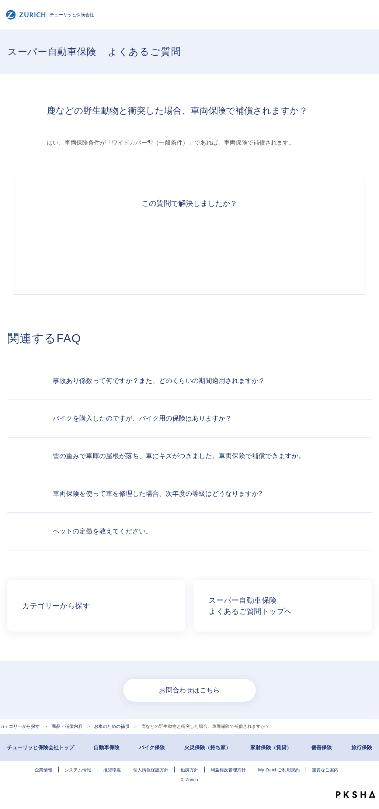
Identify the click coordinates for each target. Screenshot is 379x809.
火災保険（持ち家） (207, 747)
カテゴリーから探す (20, 726)
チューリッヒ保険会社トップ (40, 747)
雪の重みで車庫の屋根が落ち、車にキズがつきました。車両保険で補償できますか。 (179, 456)
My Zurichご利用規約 (279, 769)
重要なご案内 (325, 769)
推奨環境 (112, 769)
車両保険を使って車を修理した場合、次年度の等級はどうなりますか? (157, 493)
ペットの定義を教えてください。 (102, 531)
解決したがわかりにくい (155, 247)
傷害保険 (321, 747)
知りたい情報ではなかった (291, 247)
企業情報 (43, 769)
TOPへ (368, 779)
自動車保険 (106, 747)
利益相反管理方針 (228, 769)
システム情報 (78, 769)
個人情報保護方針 (150, 769)
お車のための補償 (111, 726)
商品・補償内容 (67, 726)
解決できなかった (223, 247)
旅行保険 (361, 747)
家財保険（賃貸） (271, 747)
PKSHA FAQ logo (355, 794)
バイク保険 (152, 747)
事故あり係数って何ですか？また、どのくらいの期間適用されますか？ (159, 380)
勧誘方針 (189, 769)
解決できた (87, 247)
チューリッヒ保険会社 (50, 15)
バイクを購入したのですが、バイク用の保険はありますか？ (142, 418)
